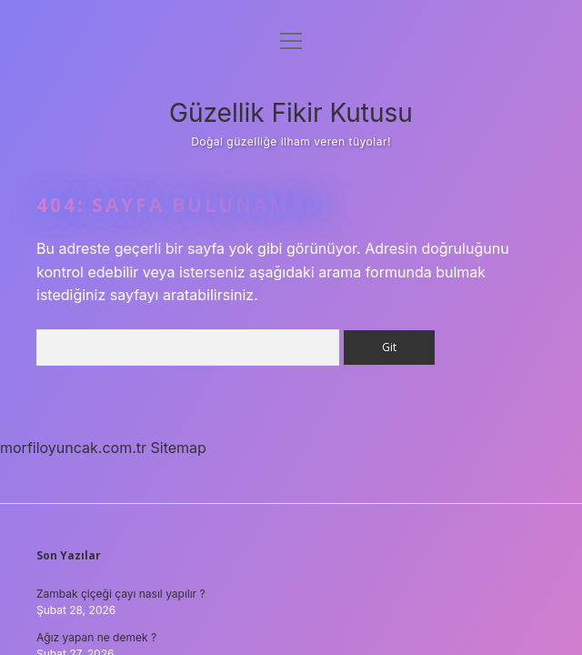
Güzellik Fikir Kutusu (291, 112)
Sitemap (178, 447)
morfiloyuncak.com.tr (73, 447)
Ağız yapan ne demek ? (96, 637)
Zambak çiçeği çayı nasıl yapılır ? (121, 593)
